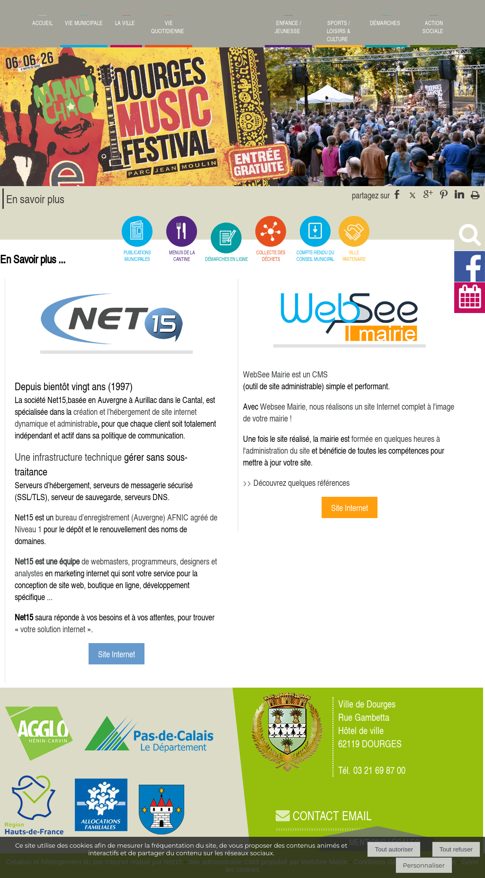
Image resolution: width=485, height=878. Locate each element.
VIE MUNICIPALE (84, 23)
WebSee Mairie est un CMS (285, 374)
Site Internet (116, 654)
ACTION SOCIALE (432, 27)
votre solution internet (52, 629)
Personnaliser (424, 865)
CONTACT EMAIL (323, 815)
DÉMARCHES (385, 23)
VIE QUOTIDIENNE (167, 27)
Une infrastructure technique (68, 456)
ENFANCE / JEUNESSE (288, 27)
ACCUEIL (42, 23)
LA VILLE (125, 23)
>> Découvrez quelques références (296, 482)
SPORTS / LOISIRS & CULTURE (338, 31)
